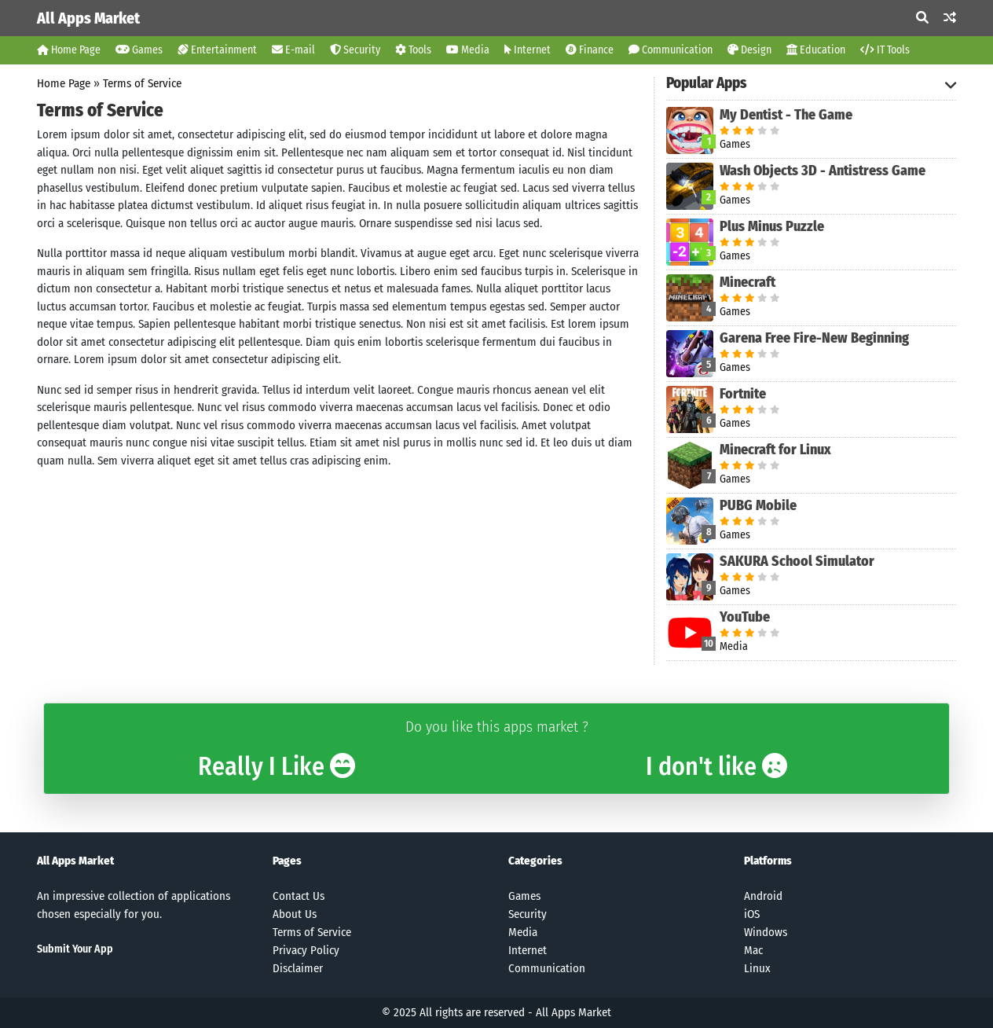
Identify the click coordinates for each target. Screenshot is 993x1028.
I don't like (716, 766)
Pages (287, 861)
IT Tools (885, 50)
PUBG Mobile (758, 505)
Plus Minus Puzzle (772, 226)
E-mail (293, 50)
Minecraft (747, 282)
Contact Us (298, 896)
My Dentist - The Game (786, 115)
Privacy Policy (306, 950)
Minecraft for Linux (775, 449)
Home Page (69, 50)
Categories (535, 861)
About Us (295, 914)
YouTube (745, 617)
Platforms (768, 861)
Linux (757, 968)
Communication (670, 50)
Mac (753, 950)
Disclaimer (298, 968)
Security (355, 50)
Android (763, 896)
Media (467, 50)
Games (139, 50)
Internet (527, 50)
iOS (752, 914)
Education (815, 50)
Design (749, 50)
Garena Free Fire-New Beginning (814, 338)
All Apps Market (88, 18)
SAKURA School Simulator (797, 561)
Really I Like (276, 766)
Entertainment (217, 50)
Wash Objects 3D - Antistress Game (822, 170)
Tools (413, 50)
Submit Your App (75, 949)
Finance (590, 50)
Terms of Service (142, 83)
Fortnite (743, 394)
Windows (765, 932)
